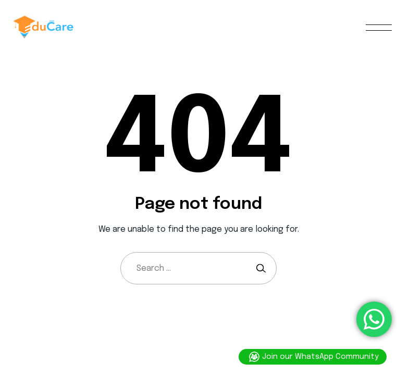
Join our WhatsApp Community (312, 357)
